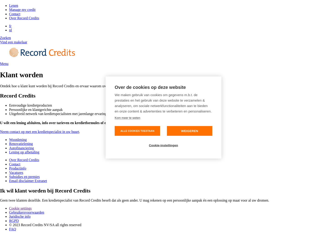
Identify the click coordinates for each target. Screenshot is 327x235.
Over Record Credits (24, 18)
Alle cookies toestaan (137, 131)
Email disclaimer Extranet (28, 181)
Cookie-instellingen (163, 145)
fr (10, 26)
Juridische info (20, 216)
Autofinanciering (21, 148)
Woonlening (18, 140)
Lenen (13, 6)
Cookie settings (20, 208)
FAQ (12, 229)
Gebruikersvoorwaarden (26, 212)
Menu (4, 64)
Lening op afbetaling (24, 152)
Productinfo (17, 168)
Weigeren (189, 131)
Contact (14, 14)
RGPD (14, 221)
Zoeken (5, 38)
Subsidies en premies (24, 177)
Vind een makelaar (13, 42)
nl (10, 30)
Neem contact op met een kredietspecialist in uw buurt (39, 132)
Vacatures (16, 173)
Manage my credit (22, 10)
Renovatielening (21, 144)
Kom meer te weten (127, 118)
